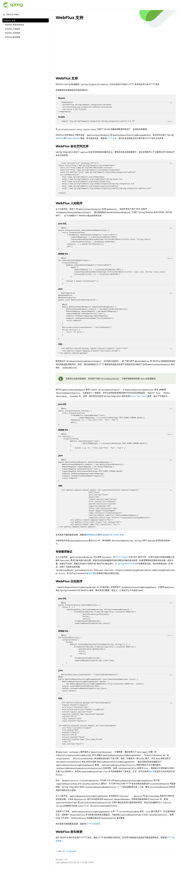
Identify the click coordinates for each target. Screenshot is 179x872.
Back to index (11, 14)
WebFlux (60, 138)
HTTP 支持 (111, 138)
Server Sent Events (139, 396)
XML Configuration (69, 851)
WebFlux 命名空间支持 (14, 24)
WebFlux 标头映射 (12, 37)
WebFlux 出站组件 (12, 33)
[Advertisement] (116, 54)
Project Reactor (73, 138)
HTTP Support (122, 557)
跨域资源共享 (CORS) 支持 (112, 534)
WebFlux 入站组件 (12, 28)
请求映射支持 (92, 534)
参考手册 (91, 573)
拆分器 (152, 771)
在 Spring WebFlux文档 (126, 563)
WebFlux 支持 (9, 20)
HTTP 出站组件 (93, 823)
